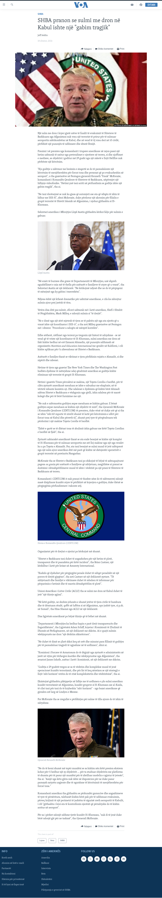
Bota (43, 874)
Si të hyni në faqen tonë (13, 885)
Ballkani (45, 863)
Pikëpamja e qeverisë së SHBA (55, 890)
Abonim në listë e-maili (13, 863)
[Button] (86, 49)
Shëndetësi (46, 879)
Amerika (45, 858)
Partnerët (6, 869)
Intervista (46, 869)
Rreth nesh (7, 858)
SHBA (40, 14)
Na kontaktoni (8, 874)
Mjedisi (45, 885)
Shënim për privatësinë (13, 879)
